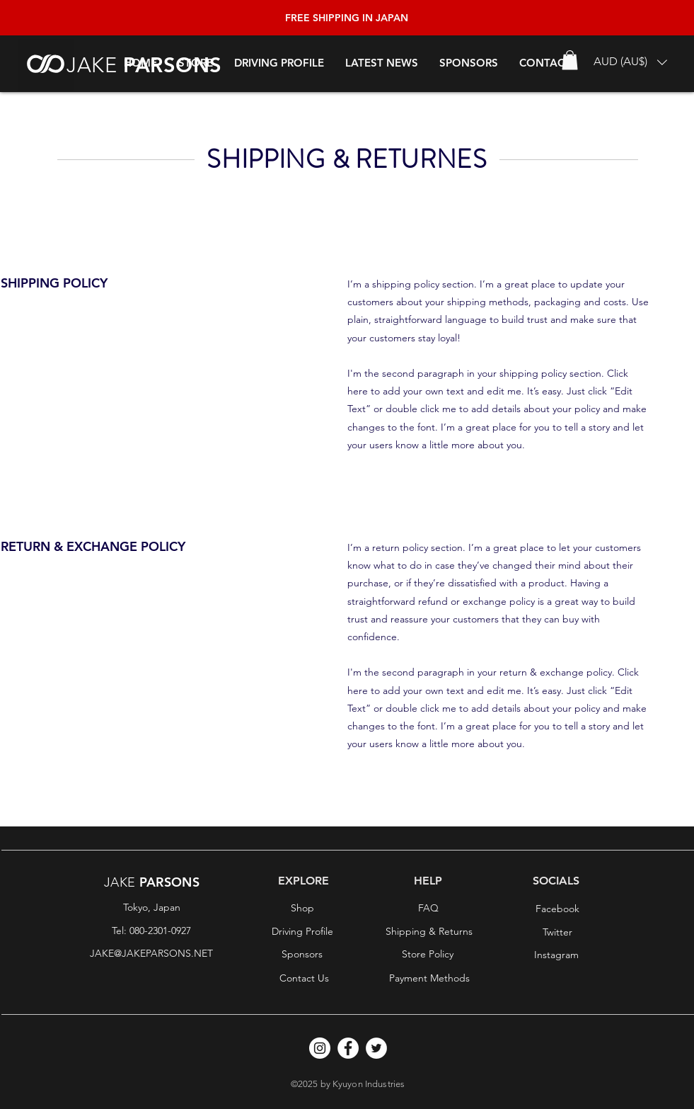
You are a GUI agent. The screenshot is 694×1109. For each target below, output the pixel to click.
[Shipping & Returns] (429, 932)
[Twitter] (557, 932)
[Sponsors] (302, 954)
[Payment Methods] (429, 978)
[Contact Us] (304, 978)
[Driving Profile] (303, 932)
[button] (630, 62)
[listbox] (630, 62)
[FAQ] (428, 908)
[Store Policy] (428, 954)
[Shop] (303, 908)
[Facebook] (557, 909)
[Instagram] (557, 955)
